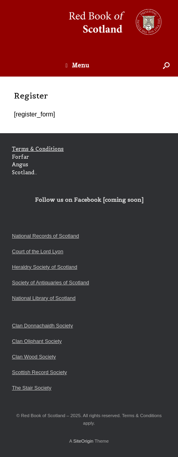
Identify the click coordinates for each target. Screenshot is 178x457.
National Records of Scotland (45, 236)
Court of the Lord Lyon (37, 251)
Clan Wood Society (34, 357)
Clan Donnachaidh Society (42, 326)
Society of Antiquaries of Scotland (50, 283)
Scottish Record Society (39, 372)
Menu (77, 65)
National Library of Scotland (44, 298)
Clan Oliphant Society (37, 341)
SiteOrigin (83, 441)
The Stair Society (31, 388)
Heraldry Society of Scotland (44, 267)
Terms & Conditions (38, 149)
